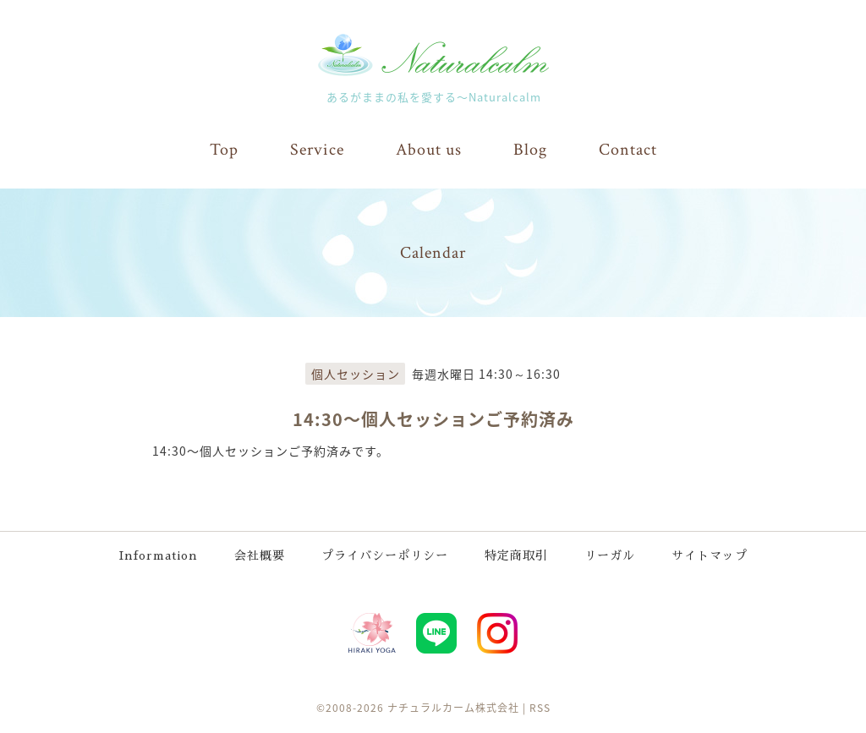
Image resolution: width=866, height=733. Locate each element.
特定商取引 (516, 555)
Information (158, 555)
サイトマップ (709, 555)
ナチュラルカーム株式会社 (453, 707)
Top (224, 150)
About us (429, 150)
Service (317, 150)
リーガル (609, 555)
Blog (530, 150)
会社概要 (259, 555)
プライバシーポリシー (384, 555)
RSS (540, 707)
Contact (628, 150)
